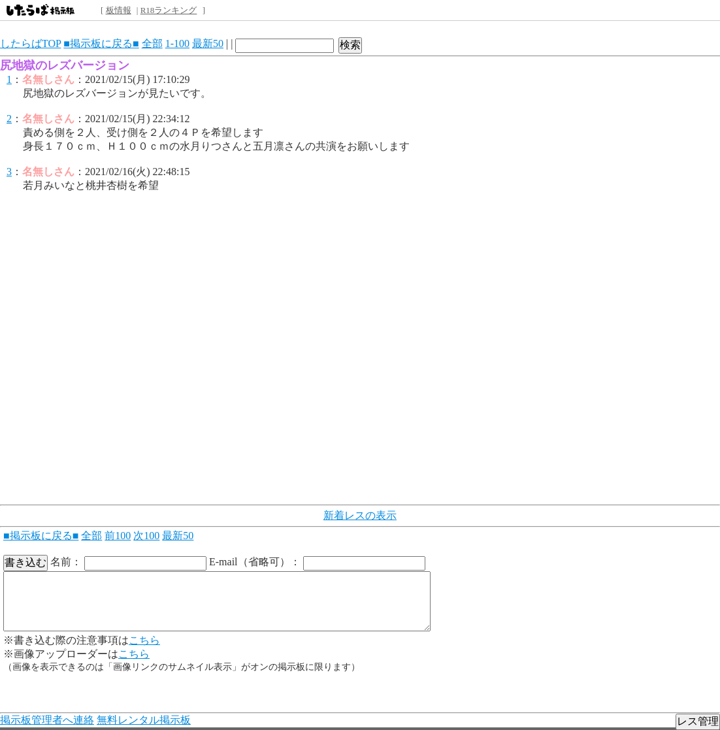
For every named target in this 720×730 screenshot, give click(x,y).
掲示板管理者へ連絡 (47, 719)
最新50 (207, 43)
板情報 (118, 10)
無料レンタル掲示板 (144, 719)
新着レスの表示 (360, 515)
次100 (146, 535)
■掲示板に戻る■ (101, 43)
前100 (118, 535)
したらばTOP (30, 43)
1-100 (177, 43)
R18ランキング (168, 10)
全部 (152, 43)
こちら (144, 640)
